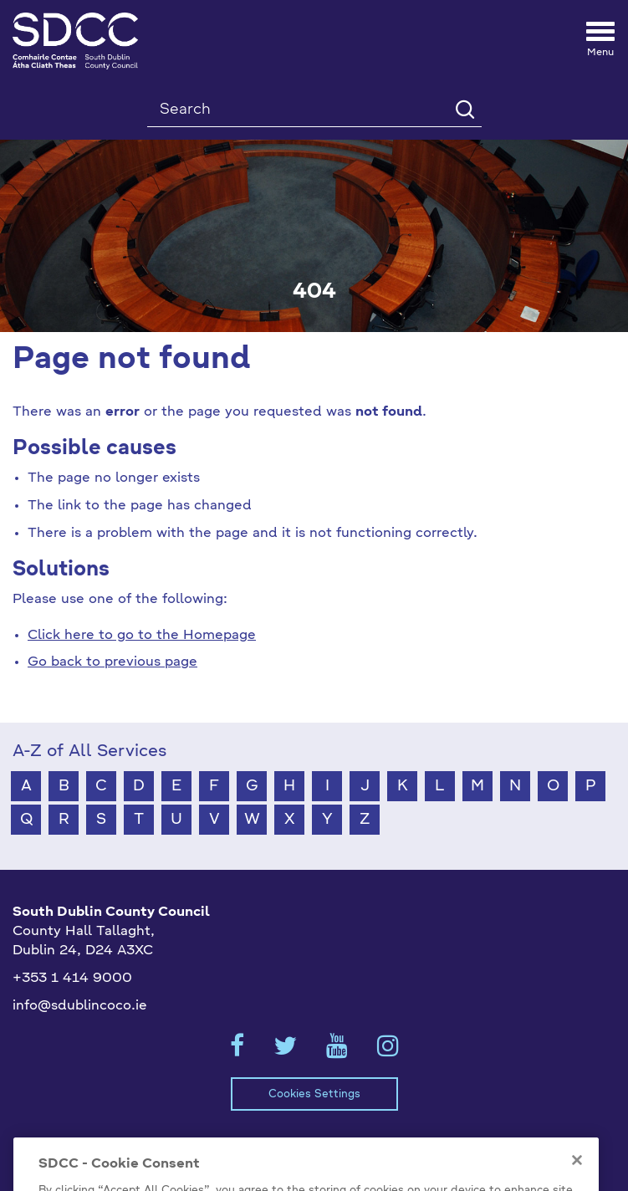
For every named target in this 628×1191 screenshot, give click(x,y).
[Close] (577, 1178)
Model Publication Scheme (120, 1145)
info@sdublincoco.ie (80, 1006)
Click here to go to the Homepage (142, 635)
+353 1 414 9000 (72, 978)
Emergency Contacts (526, 1145)
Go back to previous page (112, 662)
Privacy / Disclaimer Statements (332, 1145)
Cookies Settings (314, 1094)
